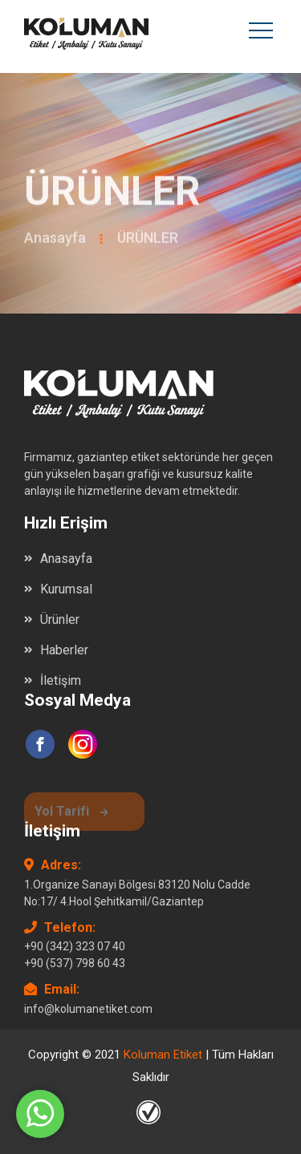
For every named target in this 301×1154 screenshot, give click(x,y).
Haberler (64, 650)
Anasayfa (55, 240)
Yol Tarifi (71, 813)
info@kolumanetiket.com (88, 1008)
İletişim (60, 680)
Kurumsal (66, 589)
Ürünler (59, 619)
